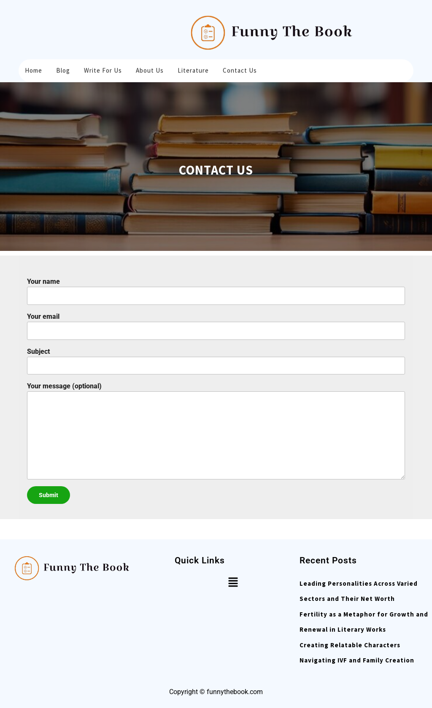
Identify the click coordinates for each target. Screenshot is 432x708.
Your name (216, 291)
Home (33, 69)
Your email (216, 326)
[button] (232, 582)
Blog (63, 69)
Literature (193, 69)
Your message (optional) (216, 430)
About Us (150, 69)
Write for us (103, 69)
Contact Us (240, 69)
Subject (216, 361)
